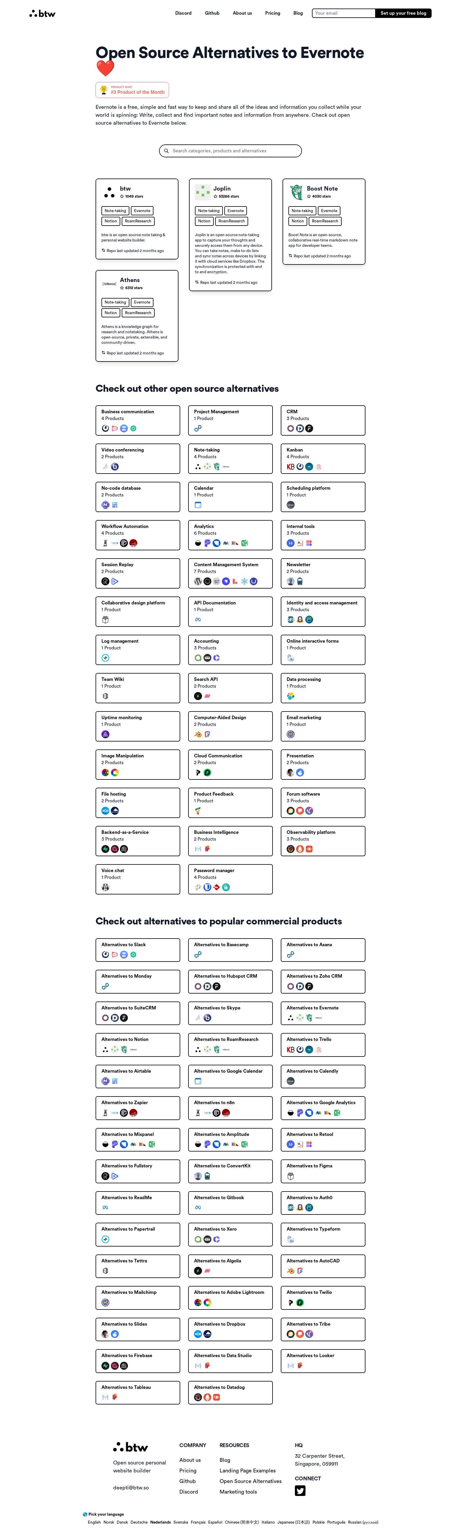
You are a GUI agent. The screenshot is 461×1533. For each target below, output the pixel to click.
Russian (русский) (363, 1522)
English (94, 1522)
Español (215, 1522)
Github (212, 13)
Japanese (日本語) (294, 1522)
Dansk (122, 1522)
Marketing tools (238, 1491)
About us (242, 13)
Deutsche (139, 1522)
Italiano (268, 1522)
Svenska (180, 1522)
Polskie (319, 1522)
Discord (183, 13)
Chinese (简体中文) (242, 1522)
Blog (298, 13)
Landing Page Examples (248, 1470)
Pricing (272, 13)
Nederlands (160, 1522)
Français (198, 1522)
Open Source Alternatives (251, 1481)
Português (336, 1522)
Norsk (108, 1522)
